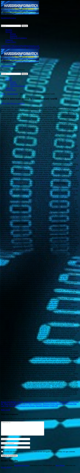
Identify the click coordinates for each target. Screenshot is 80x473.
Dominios (13, 36)
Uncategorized (12, 94)
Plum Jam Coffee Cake (12, 404)
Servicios (8, 32)
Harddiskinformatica (8, 18)
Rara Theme (60, 468)
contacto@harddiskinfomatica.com (26, 46)
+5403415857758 (7, 46)
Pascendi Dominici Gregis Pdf (47, 406)
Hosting (13, 34)
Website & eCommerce (18, 38)
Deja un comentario (17, 103)
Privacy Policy (10, 42)
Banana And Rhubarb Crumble (12, 402)
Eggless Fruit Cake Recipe (34, 402)
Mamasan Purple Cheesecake (53, 404)
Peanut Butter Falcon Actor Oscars (22, 406)
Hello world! (5, 410)
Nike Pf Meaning (51, 402)
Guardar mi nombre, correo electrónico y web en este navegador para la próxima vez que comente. (39, 454)
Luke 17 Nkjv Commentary (32, 404)
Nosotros (8, 30)
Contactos (9, 40)
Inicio (3, 94)
